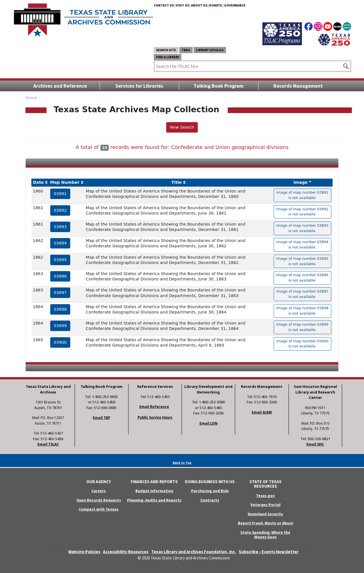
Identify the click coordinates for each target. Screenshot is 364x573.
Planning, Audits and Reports (154, 500)
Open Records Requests (98, 500)
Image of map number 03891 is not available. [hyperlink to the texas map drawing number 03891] (302, 195)
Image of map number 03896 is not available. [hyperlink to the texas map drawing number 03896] (302, 277)
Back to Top (182, 462)
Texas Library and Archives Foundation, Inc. (193, 551)
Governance (234, 5)
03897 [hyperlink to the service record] (60, 292)
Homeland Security (265, 513)
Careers (98, 490)
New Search (182, 127)
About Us (199, 5)
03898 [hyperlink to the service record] (60, 309)
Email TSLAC (48, 444)
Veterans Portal (265, 504)
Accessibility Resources (125, 551)
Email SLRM (262, 412)
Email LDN (208, 423)
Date (38, 182)
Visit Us (182, 5)
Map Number (65, 182)
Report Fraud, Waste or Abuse (265, 523)
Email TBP (101, 417)
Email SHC (315, 444)
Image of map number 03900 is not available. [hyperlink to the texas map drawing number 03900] (302, 344)
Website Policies (84, 551)
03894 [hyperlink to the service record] (60, 243)
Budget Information (154, 490)
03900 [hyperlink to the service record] (60, 342)
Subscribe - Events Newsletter (269, 551)
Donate (215, 5)
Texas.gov (265, 495)
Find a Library (167, 57)
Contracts (209, 500)
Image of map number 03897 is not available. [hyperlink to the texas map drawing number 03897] (302, 294)
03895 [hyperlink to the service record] (60, 260)
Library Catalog (210, 50)
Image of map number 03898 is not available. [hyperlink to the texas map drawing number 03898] (302, 310)
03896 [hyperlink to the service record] (60, 276)
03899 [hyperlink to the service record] (60, 325)
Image (300, 182)
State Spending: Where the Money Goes (265, 535)
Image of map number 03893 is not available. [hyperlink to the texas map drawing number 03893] (302, 228)
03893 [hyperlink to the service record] (60, 226)
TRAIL (185, 50)
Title (176, 182)
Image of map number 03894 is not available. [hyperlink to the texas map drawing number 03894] (302, 244)
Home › (32, 98)
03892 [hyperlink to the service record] (60, 210)
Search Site (166, 50)
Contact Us (164, 5)
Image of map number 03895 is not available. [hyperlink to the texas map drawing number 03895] (302, 261)
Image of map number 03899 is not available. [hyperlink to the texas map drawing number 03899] (302, 327)
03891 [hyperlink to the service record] (60, 193)
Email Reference (154, 406)
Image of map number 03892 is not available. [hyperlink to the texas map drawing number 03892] (302, 212)
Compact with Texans (99, 509)
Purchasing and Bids (210, 490)
